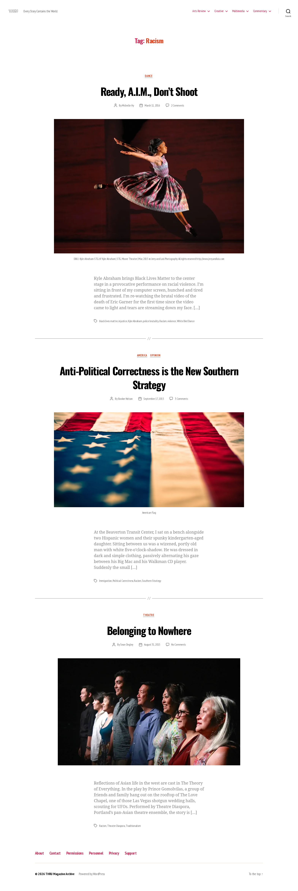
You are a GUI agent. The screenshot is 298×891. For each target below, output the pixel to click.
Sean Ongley (126, 651)
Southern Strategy (153, 587)
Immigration (105, 587)
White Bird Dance (186, 327)
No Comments (178, 651)
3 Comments (181, 405)
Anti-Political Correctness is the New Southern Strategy (149, 383)
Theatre (149, 621)
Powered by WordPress (93, 880)
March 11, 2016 (152, 111)
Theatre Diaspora (116, 832)
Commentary (260, 14)
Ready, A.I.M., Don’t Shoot (149, 96)
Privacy (119, 859)
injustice (123, 327)
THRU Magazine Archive (60, 880)
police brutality (151, 327)
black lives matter (108, 327)
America (141, 361)
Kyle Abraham (135, 327)
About (40, 859)
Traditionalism (134, 832)
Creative (219, 14)
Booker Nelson (125, 405)
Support (137, 859)
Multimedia (238, 14)
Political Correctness (124, 587)
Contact (57, 859)
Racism (163, 327)
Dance (149, 82)
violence (172, 327)
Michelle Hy (128, 111)
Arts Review (199, 14)
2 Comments (177, 111)
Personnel (101, 859)
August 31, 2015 (152, 651)
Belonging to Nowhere (149, 636)
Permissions (78, 859)
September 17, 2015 (154, 405)
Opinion (156, 361)
